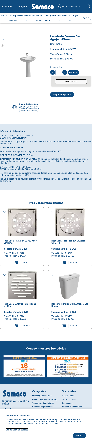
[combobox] (74, 6)
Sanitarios (38, 15)
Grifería (4, 15)
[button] (1, 364)
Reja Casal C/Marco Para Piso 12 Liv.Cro (20, 305)
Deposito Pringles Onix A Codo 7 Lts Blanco (69, 305)
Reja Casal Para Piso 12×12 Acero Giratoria (21, 242)
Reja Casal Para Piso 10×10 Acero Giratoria (68, 242)
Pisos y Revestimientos (21, 15)
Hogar (76, 15)
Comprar (73, 72)
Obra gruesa (51, 15)
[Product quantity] (59, 72)
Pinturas (13, 21)
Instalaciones (64, 15)
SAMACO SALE (43, 21)
